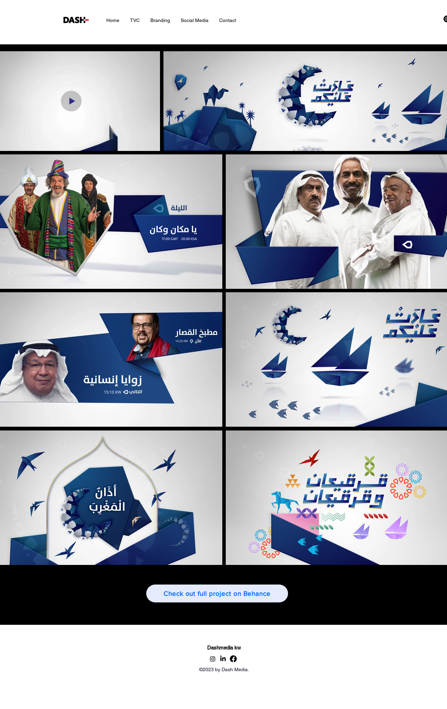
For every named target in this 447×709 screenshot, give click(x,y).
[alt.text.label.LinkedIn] (223, 658)
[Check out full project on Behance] (217, 593)
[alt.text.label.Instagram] (212, 658)
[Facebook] (233, 658)
